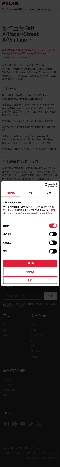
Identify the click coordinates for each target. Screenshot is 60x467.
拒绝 (30, 280)
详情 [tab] (30, 192)
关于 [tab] (49, 192)
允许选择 (30, 271)
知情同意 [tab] (11, 192)
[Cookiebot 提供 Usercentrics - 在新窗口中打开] (45, 185)
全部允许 (30, 263)
